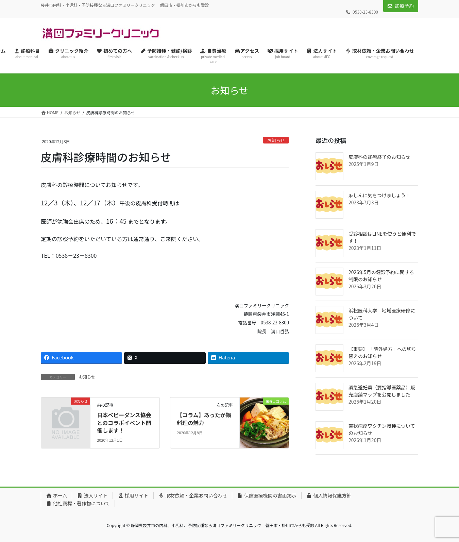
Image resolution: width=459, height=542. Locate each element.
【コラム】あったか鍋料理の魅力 (204, 418)
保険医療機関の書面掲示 (266, 495)
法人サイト (92, 495)
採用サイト (133, 495)
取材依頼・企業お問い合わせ (192, 495)
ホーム (56, 495)
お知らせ (276, 140)
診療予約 (404, 5)
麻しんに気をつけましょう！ (379, 195)
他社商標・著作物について (78, 503)
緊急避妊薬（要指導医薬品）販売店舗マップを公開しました (381, 391)
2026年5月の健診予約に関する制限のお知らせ (381, 276)
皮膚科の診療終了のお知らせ (379, 156)
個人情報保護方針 (329, 495)
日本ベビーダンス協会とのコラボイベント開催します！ (124, 422)
